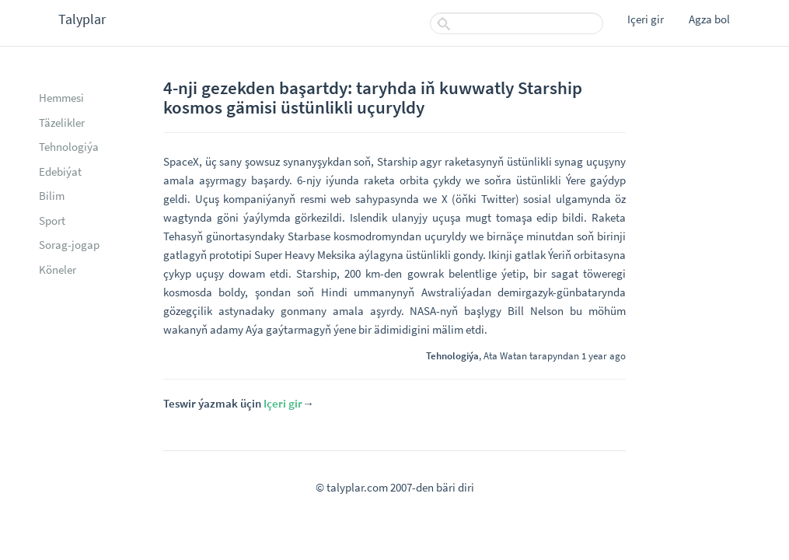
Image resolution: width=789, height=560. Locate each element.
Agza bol (709, 19)
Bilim (52, 195)
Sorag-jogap (69, 244)
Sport (52, 220)
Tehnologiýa (69, 146)
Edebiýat (60, 171)
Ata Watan (505, 355)
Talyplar (82, 19)
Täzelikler (62, 122)
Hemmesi (61, 97)
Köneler (57, 269)
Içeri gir (645, 19)
